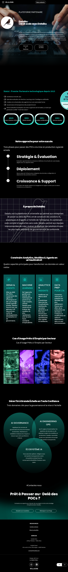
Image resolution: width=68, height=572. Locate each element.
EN (64, 564)
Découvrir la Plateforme (25, 47)
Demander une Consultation (22, 510)
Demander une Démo (41, 46)
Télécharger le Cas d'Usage (46, 510)
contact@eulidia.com (34, 550)
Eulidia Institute (34, 527)
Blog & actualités (34, 530)
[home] (9, 2)
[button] (3, 2)
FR (59, 564)
